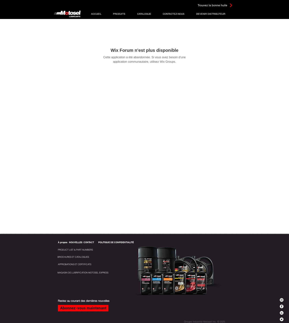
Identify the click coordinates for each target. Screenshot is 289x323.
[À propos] (62, 242)
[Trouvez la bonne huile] (210, 5)
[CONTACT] (88, 242)
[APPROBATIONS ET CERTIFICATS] (74, 264)
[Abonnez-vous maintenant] (83, 308)
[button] (119, 14)
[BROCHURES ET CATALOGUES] (73, 257)
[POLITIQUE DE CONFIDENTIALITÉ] (116, 242)
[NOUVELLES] (75, 242)
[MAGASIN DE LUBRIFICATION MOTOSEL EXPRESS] (83, 272)
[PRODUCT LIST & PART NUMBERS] (81, 249)
